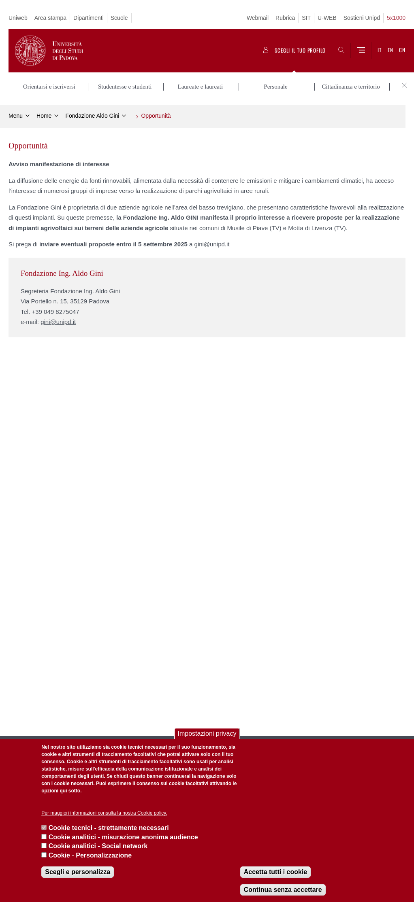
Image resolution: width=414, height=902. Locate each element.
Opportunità (156, 115)
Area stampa (50, 18)
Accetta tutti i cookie (275, 871)
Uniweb (18, 18)
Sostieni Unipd (362, 18)
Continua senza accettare (283, 889)
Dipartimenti (88, 18)
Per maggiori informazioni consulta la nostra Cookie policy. (104, 813)
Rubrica (285, 18)
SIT (306, 18)
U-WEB (327, 18)
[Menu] (361, 50)
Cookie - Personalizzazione (90, 855)
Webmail (258, 18)
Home (43, 115)
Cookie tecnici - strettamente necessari (109, 827)
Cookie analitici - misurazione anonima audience (123, 837)
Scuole (119, 18)
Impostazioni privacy (207, 733)
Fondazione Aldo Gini (92, 115)
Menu (16, 115)
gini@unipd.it (212, 244)
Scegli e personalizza (77, 871)
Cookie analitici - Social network (98, 846)
